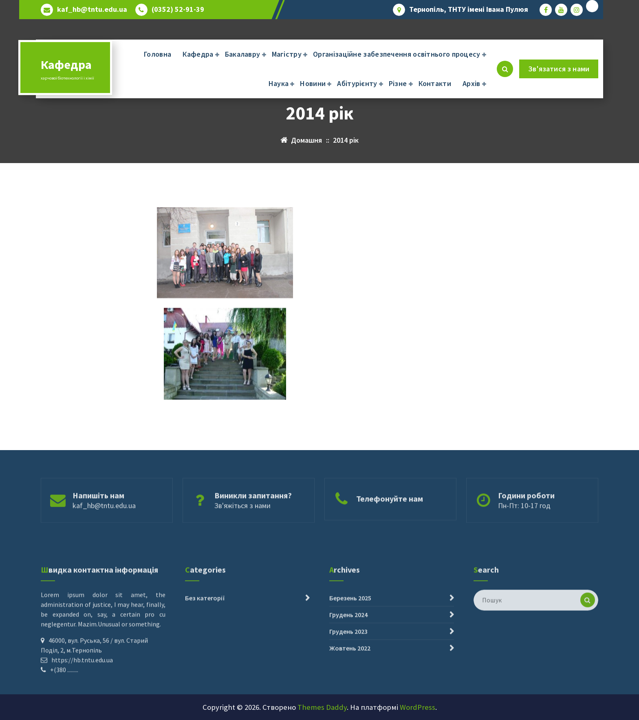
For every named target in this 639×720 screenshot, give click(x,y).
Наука (279, 83)
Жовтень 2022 (349, 685)
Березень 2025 (350, 635)
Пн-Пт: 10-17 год (524, 519)
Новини (313, 83)
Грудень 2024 (348, 651)
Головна (157, 54)
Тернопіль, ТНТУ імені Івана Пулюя (468, 9)
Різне (398, 83)
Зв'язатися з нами (558, 68)
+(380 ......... (64, 706)
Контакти (435, 83)
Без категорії (205, 635)
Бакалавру (242, 54)
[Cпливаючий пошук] (505, 69)
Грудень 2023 (348, 668)
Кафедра (198, 54)
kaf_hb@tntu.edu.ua (92, 9)
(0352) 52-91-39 (178, 9)
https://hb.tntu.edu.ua (82, 697)
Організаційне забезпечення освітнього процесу (396, 54)
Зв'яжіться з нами (242, 519)
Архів (471, 83)
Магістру (287, 54)
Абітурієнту (357, 83)
